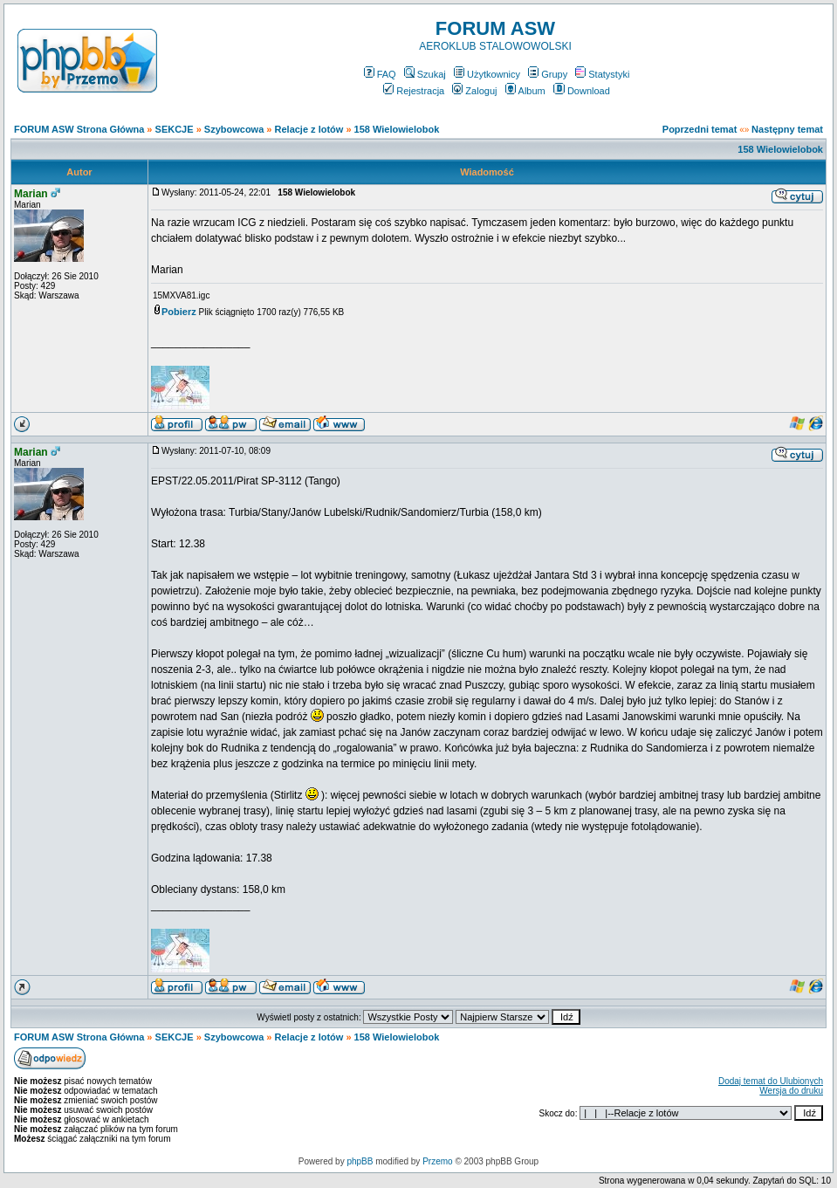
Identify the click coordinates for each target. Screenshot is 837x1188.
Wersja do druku (791, 1090)
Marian (31, 194)
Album (525, 91)
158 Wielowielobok (397, 129)
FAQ (380, 74)
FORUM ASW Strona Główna (79, 129)
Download (581, 91)
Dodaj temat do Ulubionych (770, 1081)
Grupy (547, 74)
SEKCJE (174, 129)
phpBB (359, 1161)
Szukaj (425, 74)
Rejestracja (413, 91)
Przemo (437, 1161)
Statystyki (602, 74)
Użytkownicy (487, 74)
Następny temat (787, 129)
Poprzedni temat (700, 129)
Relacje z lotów (309, 129)
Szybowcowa (234, 129)
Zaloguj (474, 91)
